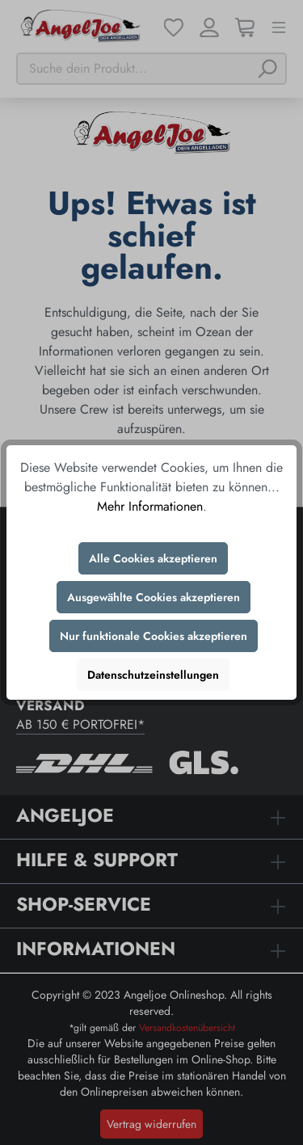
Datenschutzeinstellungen (153, 675)
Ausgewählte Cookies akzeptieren (153, 597)
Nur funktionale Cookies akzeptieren (153, 636)
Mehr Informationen (150, 506)
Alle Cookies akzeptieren (153, 558)
